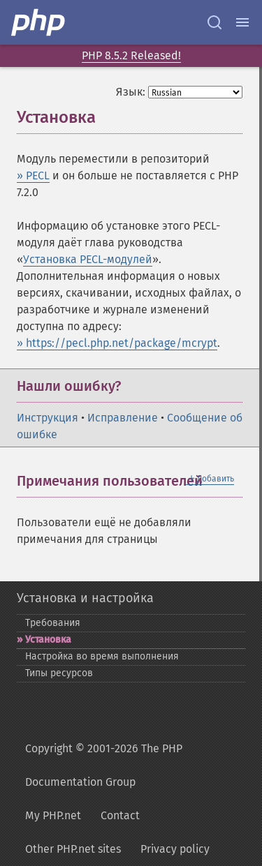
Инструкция (47, 417)
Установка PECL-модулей (87, 259)
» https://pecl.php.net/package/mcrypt (117, 343)
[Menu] (242, 22)
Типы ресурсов (59, 673)
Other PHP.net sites (73, 849)
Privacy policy (175, 849)
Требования (52, 623)
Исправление (122, 417)
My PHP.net (53, 815)
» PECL (33, 175)
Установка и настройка (85, 598)
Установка (48, 639)
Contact (120, 815)
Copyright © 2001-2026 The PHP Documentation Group (103, 765)
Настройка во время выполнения (102, 656)
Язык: (130, 91)
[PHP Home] (39, 22)
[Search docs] (214, 22)
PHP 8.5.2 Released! (131, 55)
